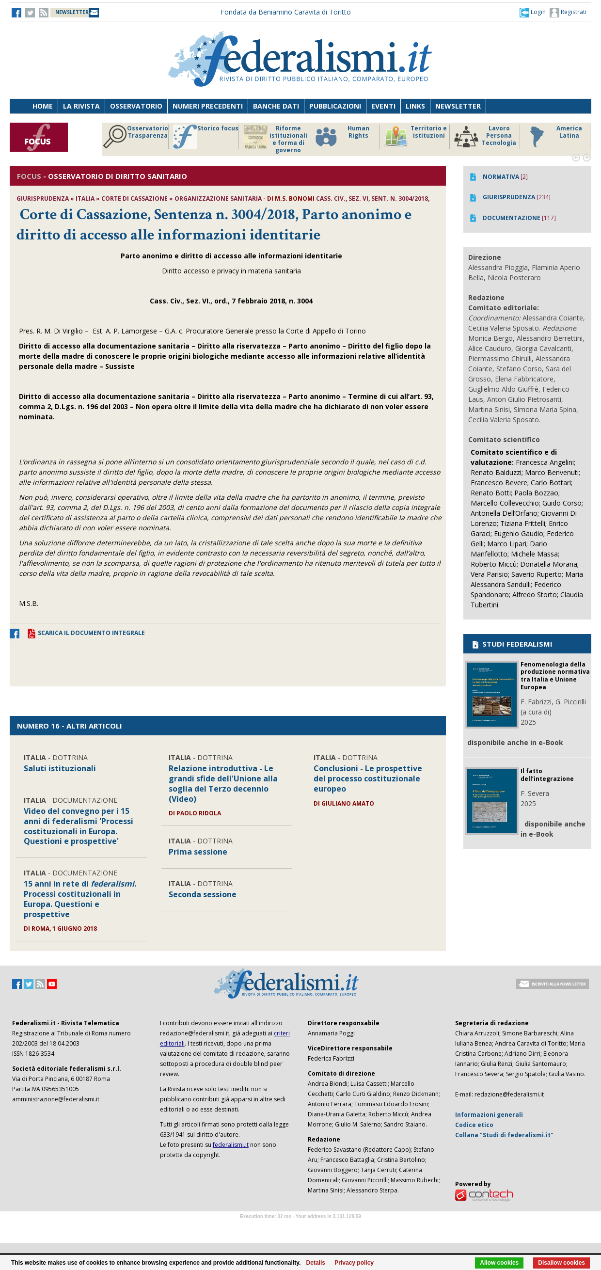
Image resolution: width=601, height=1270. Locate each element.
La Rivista (81, 106)
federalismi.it (231, 1145)
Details (315, 1262)
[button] (533, 12)
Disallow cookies (561, 1262)
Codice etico (474, 1125)
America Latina (553, 137)
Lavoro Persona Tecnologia (485, 137)
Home (42, 106)
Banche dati (276, 106)
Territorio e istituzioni (415, 137)
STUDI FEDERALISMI (512, 644)
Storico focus (205, 137)
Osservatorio (136, 106)
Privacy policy (354, 1262)
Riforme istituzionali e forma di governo (275, 139)
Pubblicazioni (335, 106)
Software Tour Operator (300, 1227)
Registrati (568, 12)
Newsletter (458, 106)
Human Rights (341, 137)
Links (415, 106)
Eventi (383, 106)
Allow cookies (499, 1262)
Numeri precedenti (208, 106)
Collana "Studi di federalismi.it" (504, 1135)
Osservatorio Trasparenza (135, 137)
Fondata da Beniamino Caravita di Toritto (286, 11)
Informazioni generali (489, 1115)
